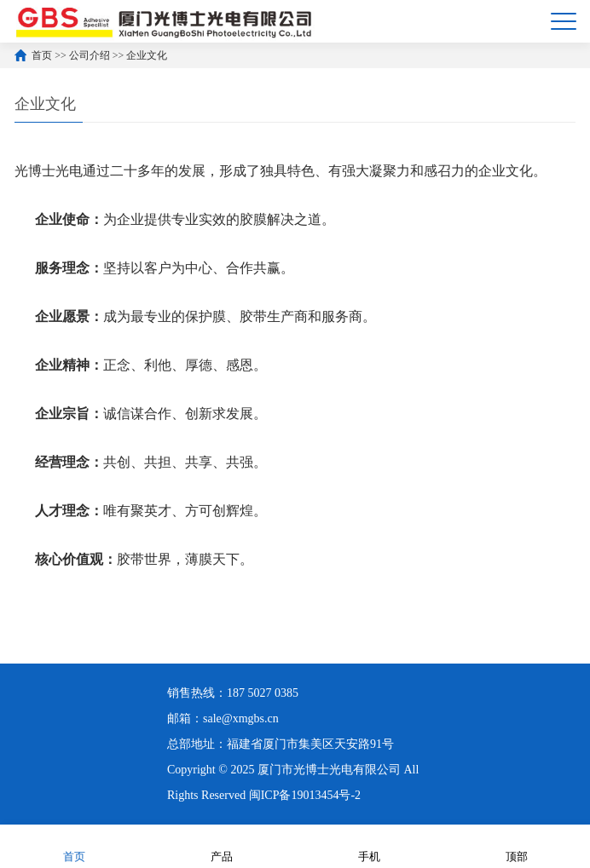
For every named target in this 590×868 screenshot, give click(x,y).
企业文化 (146, 55)
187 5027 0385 (262, 693)
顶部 (517, 845)
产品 (222, 845)
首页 (42, 55)
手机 (369, 845)
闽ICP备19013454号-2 (305, 795)
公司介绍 (89, 55)
